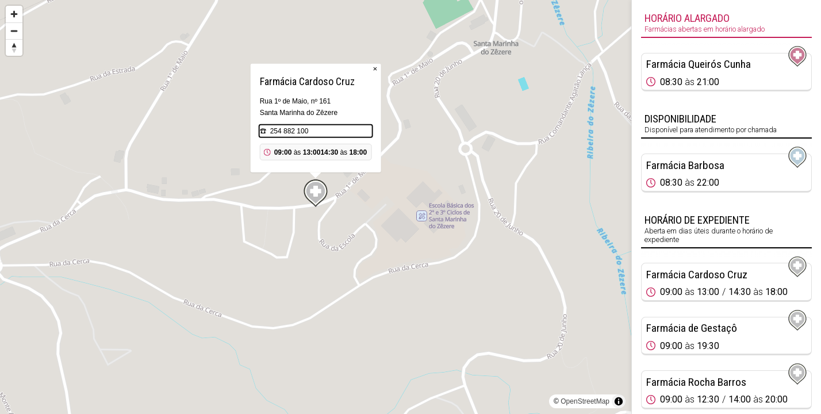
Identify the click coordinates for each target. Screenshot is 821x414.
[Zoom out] (14, 30)
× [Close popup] (375, 68)
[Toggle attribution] (619, 401)
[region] (315, 207)
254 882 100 (289, 131)
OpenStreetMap (585, 401)
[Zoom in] (14, 14)
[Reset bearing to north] (14, 47)
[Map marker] (316, 193)
